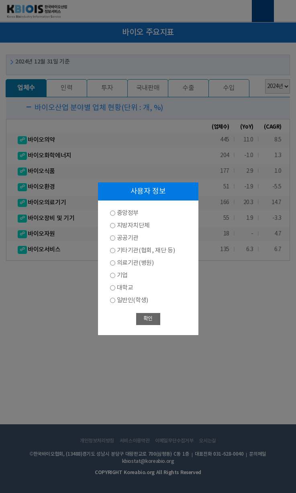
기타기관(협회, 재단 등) (146, 250)
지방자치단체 (133, 225)
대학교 (125, 287)
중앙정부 (128, 213)
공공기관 (128, 238)
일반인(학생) (132, 300)
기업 (122, 275)
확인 (148, 319)
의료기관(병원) (135, 263)
